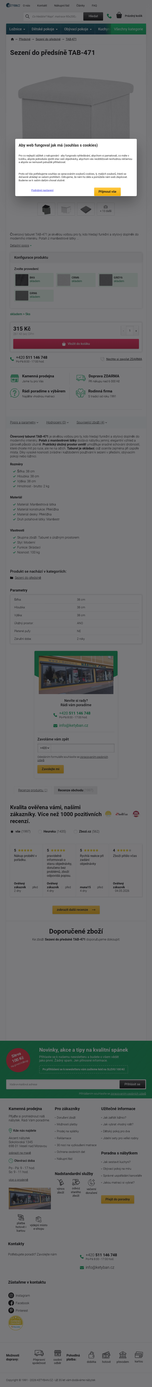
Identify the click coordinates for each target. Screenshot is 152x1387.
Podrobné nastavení (42, 190)
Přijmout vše (107, 192)
